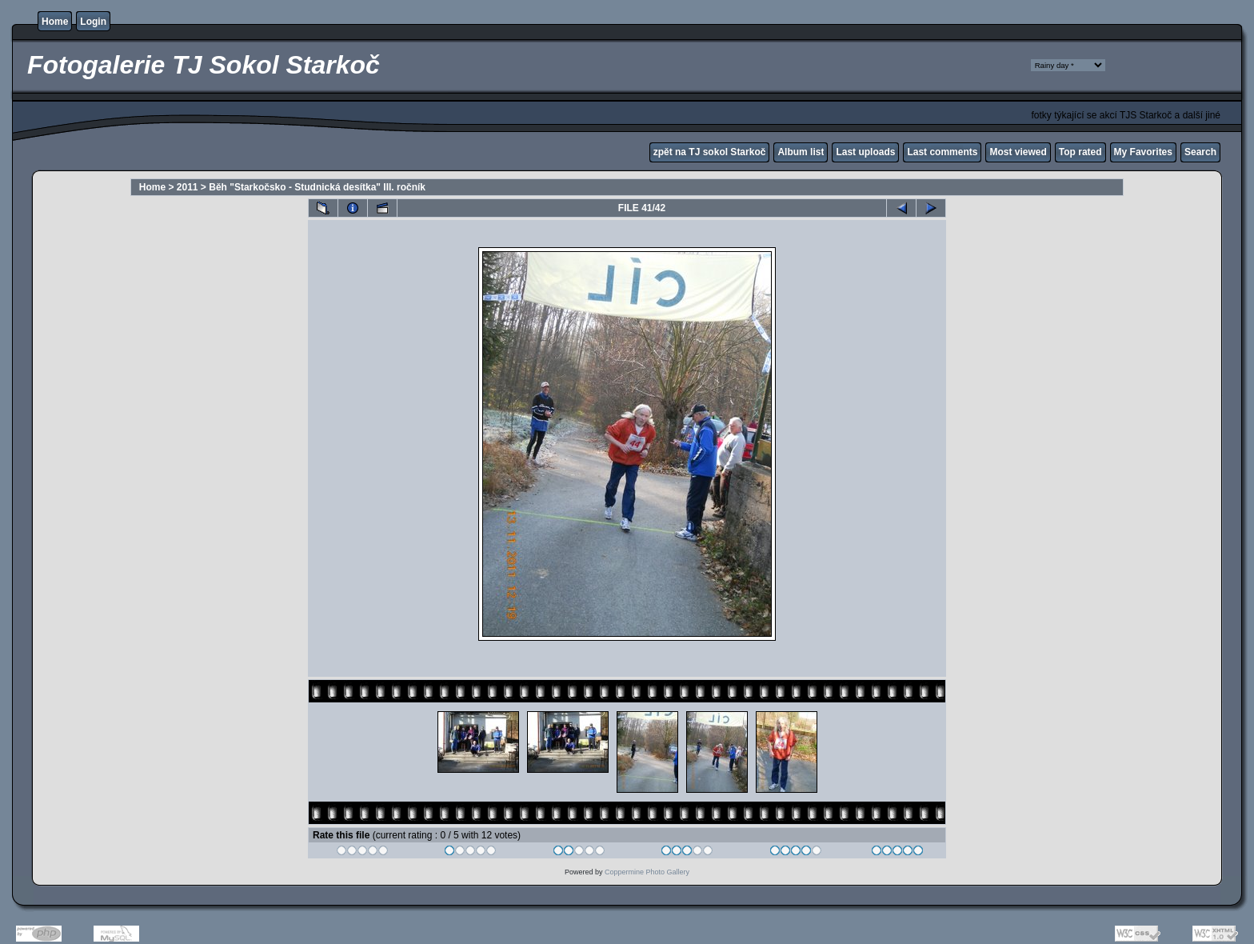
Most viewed (1017, 152)
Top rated (1080, 152)
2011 (187, 187)
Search (1200, 152)
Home (55, 21)
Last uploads (865, 152)
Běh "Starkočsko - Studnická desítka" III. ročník (317, 187)
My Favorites (1143, 152)
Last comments (942, 152)
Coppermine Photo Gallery (647, 872)
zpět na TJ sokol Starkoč (709, 152)
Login (93, 21)
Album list (800, 152)
